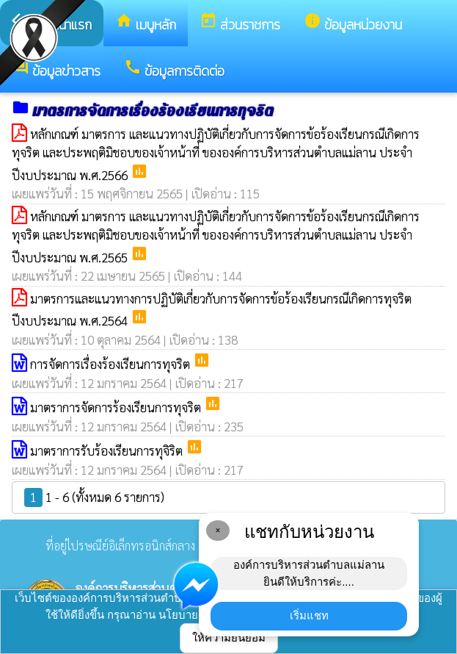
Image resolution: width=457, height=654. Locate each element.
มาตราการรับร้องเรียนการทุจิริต (108, 450)
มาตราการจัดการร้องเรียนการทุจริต (117, 407)
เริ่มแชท (309, 615)
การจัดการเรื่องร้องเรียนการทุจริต (111, 364)
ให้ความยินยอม (229, 637)
